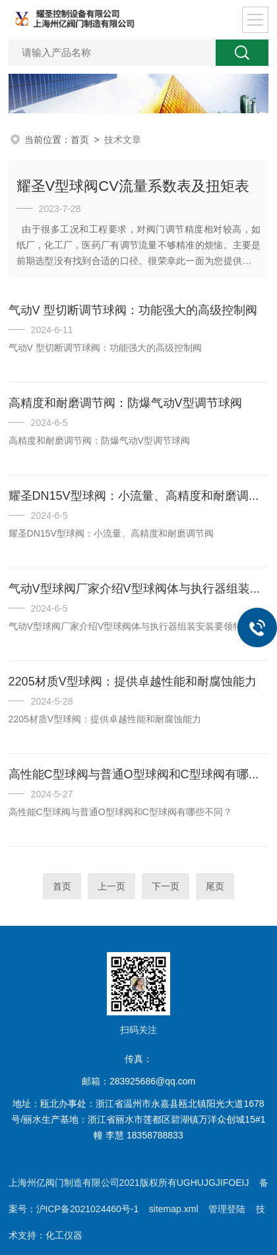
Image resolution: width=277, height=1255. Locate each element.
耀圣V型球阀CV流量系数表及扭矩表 (132, 186)
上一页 (111, 886)
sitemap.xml (174, 1209)
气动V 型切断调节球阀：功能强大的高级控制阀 (133, 310)
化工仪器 (64, 1235)
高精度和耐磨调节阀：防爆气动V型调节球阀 (125, 403)
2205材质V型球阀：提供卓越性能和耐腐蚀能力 (133, 681)
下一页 (165, 886)
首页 (80, 139)
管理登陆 (226, 1209)
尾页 (215, 886)
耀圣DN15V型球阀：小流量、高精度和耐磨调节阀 (140, 495)
